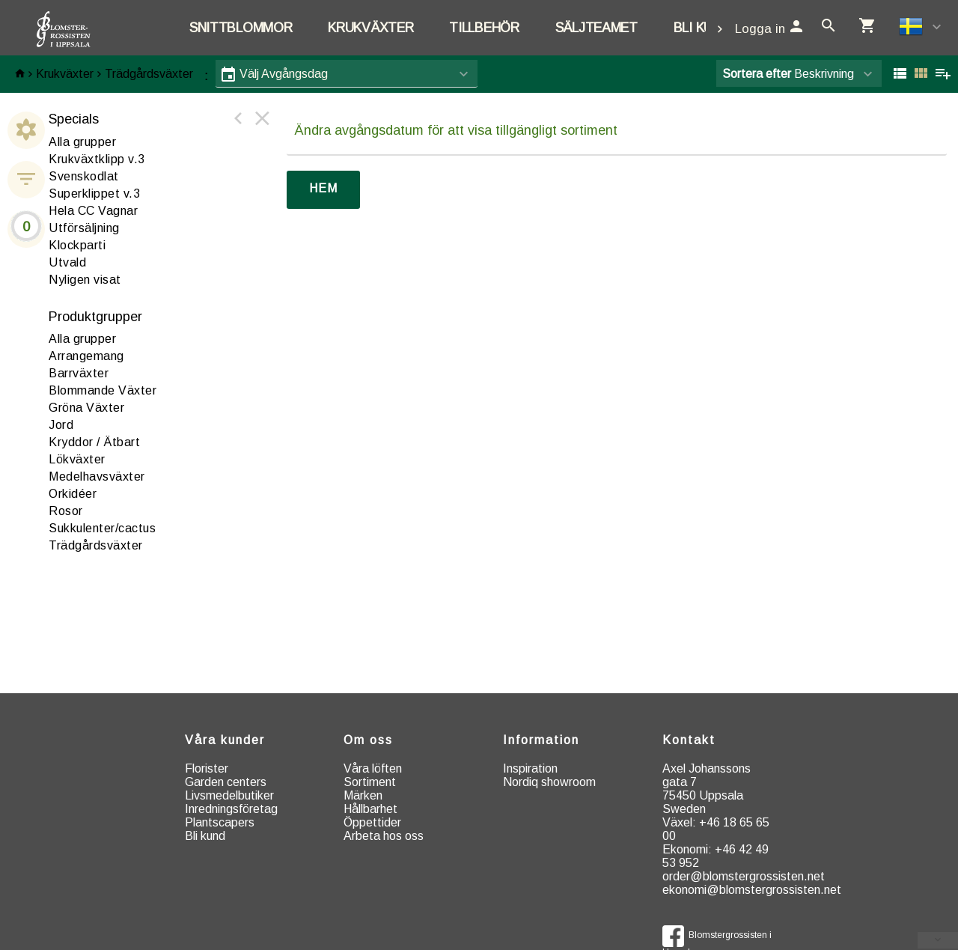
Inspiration (530, 768)
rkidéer (73, 493)
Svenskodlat (84, 176)
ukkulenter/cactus (102, 528)
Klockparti (77, 245)
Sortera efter (756, 73)
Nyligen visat (85, 279)
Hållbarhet (370, 809)
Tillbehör (484, 27)
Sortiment (370, 782)
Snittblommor (240, 27)
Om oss (368, 740)
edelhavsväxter (97, 476)
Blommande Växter (102, 390)
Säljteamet (596, 27)
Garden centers (225, 782)
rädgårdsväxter (96, 545)
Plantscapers (219, 822)
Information (541, 740)
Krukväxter (370, 27)
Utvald (67, 262)
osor (66, 511)
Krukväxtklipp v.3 (97, 159)
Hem (323, 188)
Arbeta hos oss (384, 835)
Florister (206, 768)
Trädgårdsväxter (149, 73)
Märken (363, 795)
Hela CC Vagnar (93, 210)
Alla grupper (82, 142)
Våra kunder (225, 740)
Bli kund (702, 27)
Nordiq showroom (549, 782)
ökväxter (77, 459)
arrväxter (79, 373)
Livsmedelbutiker (229, 795)
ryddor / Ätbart (94, 442)
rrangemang (86, 356)
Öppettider (372, 822)
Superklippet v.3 (94, 193)
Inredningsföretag (231, 809)
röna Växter (86, 407)
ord (61, 424)
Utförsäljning (84, 228)
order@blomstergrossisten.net (743, 876)
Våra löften (373, 768)
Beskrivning (788, 73)
